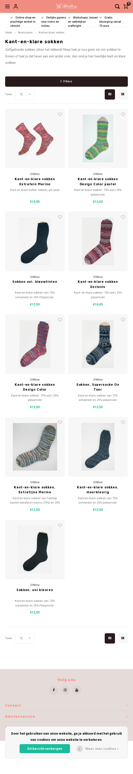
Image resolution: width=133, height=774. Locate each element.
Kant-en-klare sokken (51, 32)
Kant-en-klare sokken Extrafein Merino (35, 181)
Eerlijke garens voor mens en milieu (53, 21)
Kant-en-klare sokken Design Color (35, 387)
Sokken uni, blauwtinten (34, 281)
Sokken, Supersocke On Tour (97, 387)
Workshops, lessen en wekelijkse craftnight (83, 21)
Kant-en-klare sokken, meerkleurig (98, 489)
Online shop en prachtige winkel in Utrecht (23, 21)
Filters (66, 81)
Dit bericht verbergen (44, 748)
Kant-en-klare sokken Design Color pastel (98, 181)
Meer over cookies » (102, 748)
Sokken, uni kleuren (34, 590)
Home (8, 32)
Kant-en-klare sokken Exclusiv (98, 284)
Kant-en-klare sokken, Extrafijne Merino (35, 489)
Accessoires (25, 32)
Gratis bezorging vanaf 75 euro (110, 21)
